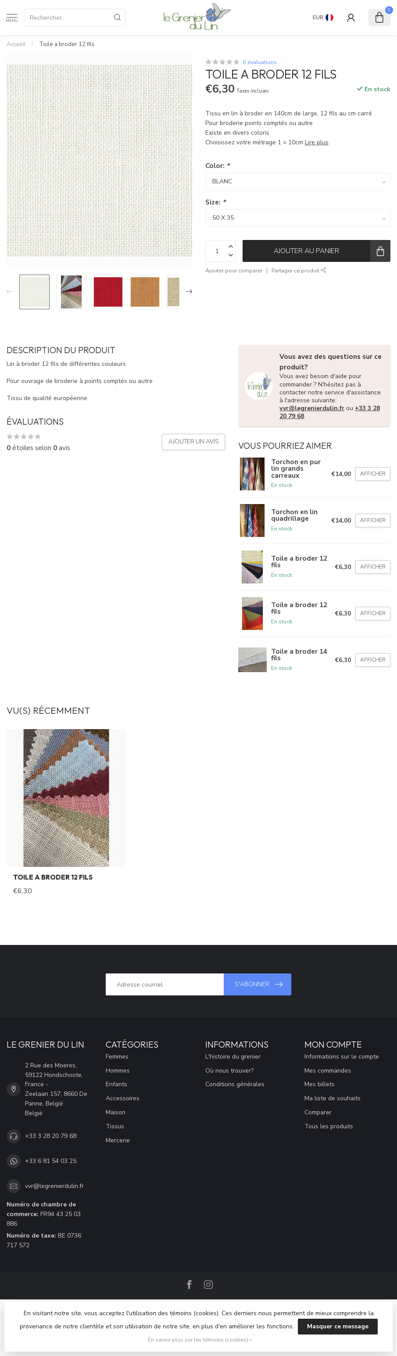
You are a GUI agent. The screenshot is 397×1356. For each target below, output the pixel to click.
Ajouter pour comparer (233, 270)
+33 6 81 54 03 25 (50, 1161)
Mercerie (118, 1140)
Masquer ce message (337, 1326)
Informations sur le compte (341, 1056)
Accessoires (122, 1098)
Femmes (117, 1056)
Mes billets (319, 1084)
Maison (115, 1112)
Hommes (118, 1070)
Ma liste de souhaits (332, 1098)
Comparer (318, 1112)
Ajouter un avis (193, 442)
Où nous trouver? (229, 1070)
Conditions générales (235, 1084)
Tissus (115, 1126)
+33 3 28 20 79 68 (50, 1136)
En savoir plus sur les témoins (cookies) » (200, 1339)
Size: (215, 202)
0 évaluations (260, 62)
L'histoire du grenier (233, 1056)
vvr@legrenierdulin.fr (311, 408)
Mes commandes (327, 1070)
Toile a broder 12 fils (67, 44)
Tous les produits (328, 1126)
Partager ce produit (299, 270)
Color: (217, 165)
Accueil (16, 44)
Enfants (116, 1084)
